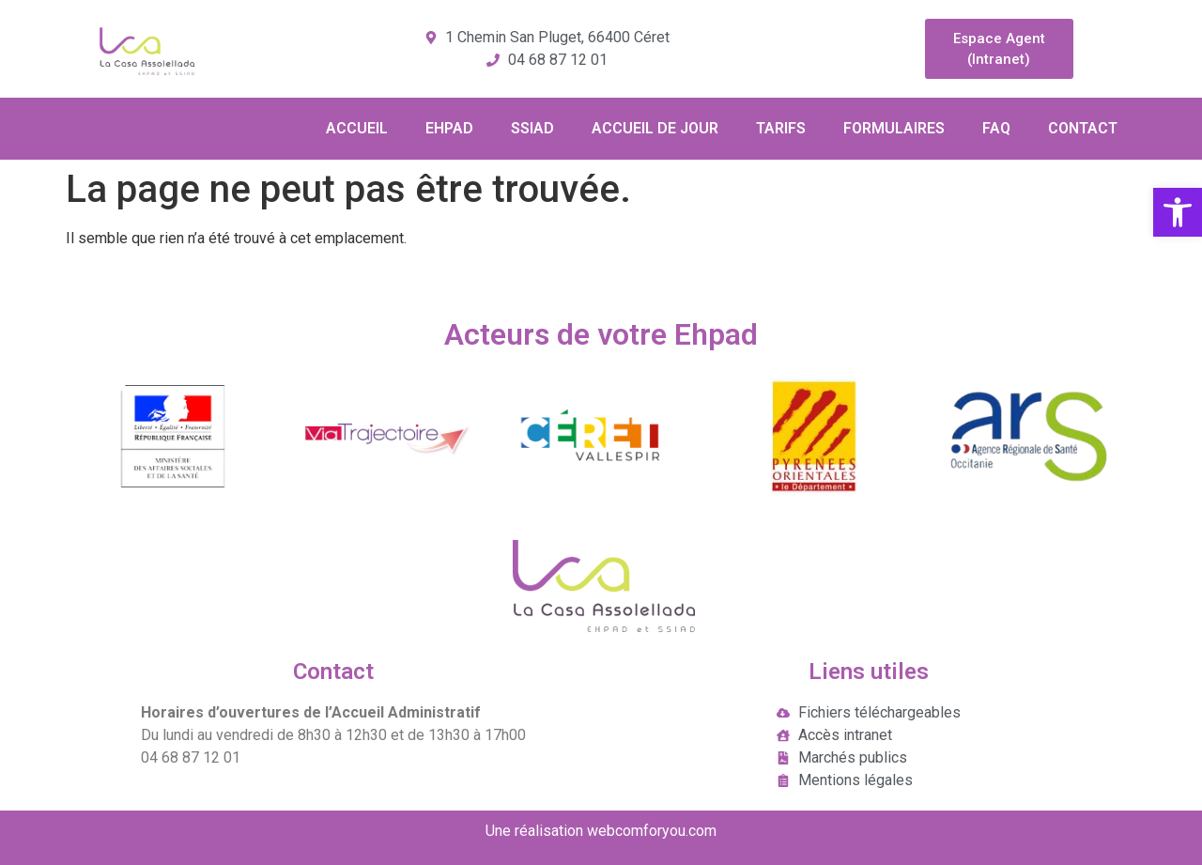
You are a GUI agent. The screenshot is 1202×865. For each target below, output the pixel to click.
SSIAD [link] (532, 128)
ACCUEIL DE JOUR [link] (655, 128)
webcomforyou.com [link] (652, 831)
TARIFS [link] (781, 128)
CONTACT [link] (1082, 128)
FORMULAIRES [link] (894, 128)
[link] (1177, 212)
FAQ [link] (996, 128)
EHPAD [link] (449, 128)
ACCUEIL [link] (357, 128)
